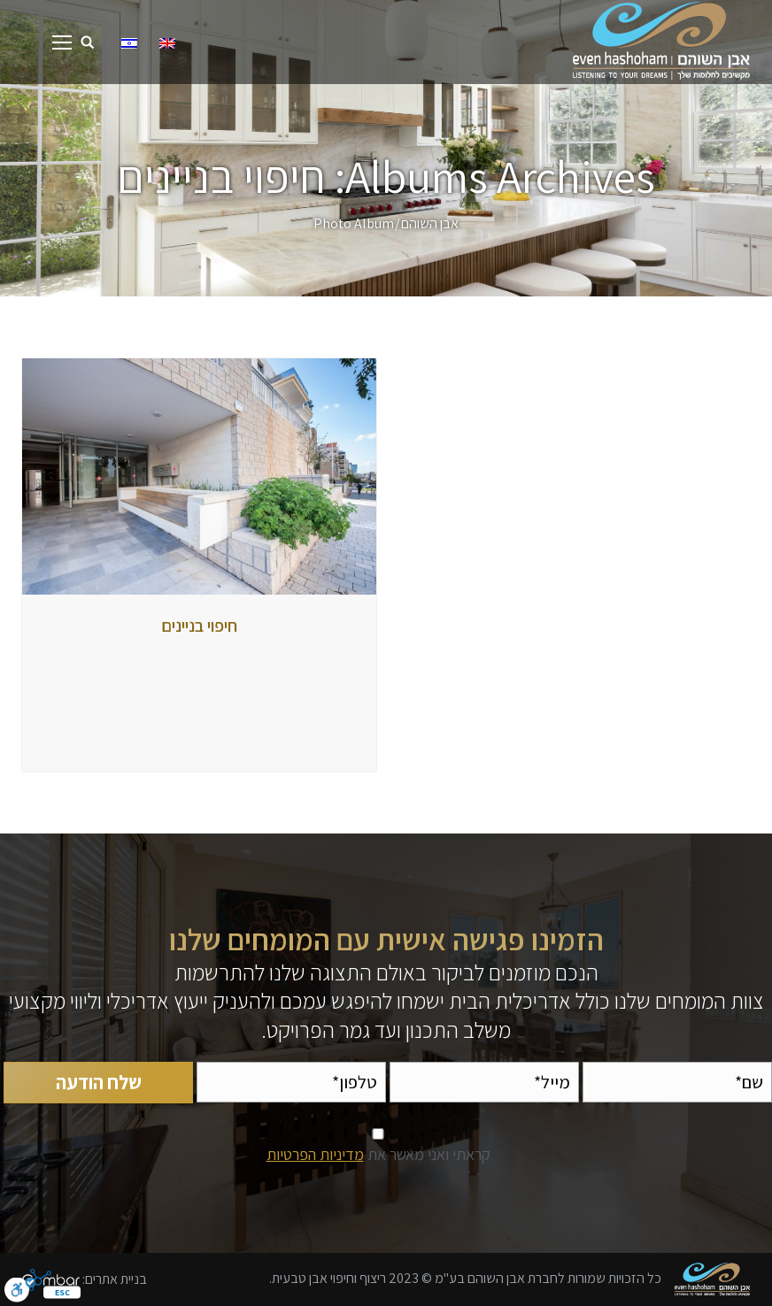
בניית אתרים (116, 1278)
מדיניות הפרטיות (315, 1154)
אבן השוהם (430, 223)
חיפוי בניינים (199, 625)
